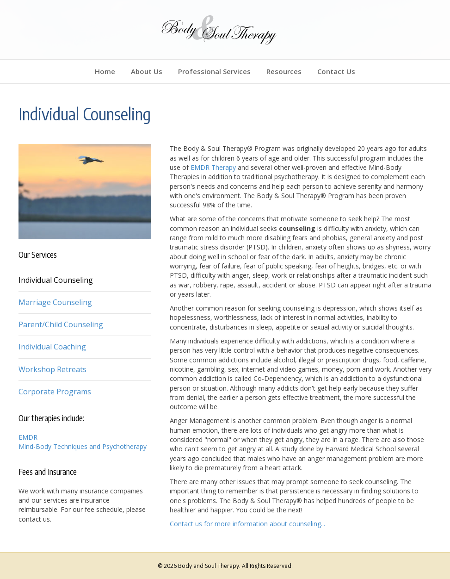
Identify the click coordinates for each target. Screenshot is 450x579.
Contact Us (336, 71)
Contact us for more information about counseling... (247, 523)
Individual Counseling (55, 280)
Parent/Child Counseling (60, 324)
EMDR (27, 437)
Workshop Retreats (52, 369)
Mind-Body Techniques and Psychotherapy (82, 446)
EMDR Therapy (213, 167)
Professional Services (214, 71)
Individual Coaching (52, 347)
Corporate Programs (54, 391)
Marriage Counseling (55, 302)
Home (105, 71)
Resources (284, 71)
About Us (146, 71)
